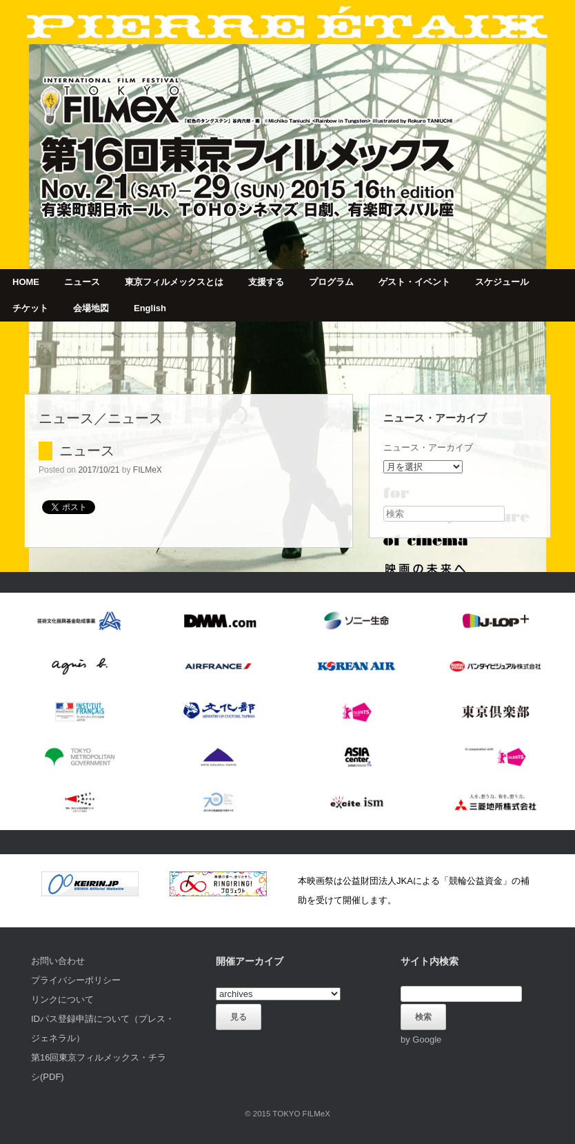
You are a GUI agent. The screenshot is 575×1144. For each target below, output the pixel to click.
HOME (25, 282)
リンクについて (62, 999)
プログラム (331, 282)
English (150, 308)
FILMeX (147, 470)
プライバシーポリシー (76, 980)
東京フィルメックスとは (174, 282)
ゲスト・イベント (414, 282)
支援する (266, 282)
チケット (30, 308)
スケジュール (502, 282)
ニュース (82, 282)
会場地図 (91, 308)
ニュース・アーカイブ (428, 447)
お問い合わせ (58, 961)
